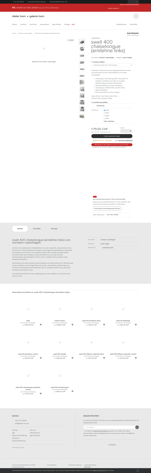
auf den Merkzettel (125, 140)
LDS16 (106, 118)
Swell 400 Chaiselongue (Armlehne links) (47, 33)
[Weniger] (122, 131)
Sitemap (14, 430)
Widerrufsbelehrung (18, 441)
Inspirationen (122, 24)
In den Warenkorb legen (112, 136)
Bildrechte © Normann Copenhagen (44, 61)
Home (14, 33)
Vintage (67, 24)
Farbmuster (100, 106)
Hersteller (134, 24)
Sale (74, 24)
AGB (13, 433)
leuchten (34, 24)
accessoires (45, 24)
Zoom (70, 40)
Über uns (33, 430)
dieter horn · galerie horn (28, 16)
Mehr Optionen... (109, 121)
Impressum (15, 438)
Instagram (111, 445)
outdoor (24, 24)
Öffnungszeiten (35, 433)
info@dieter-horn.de (20, 424)
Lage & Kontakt (35, 435)
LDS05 (106, 110)
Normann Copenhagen (25, 33)
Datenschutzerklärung (19, 435)
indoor (15, 24)
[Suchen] (136, 16)
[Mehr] (130, 131)
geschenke (57, 24)
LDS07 (106, 113)
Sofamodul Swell (107, 247)
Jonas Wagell (127, 57)
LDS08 (106, 116)
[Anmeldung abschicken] (137, 427)
